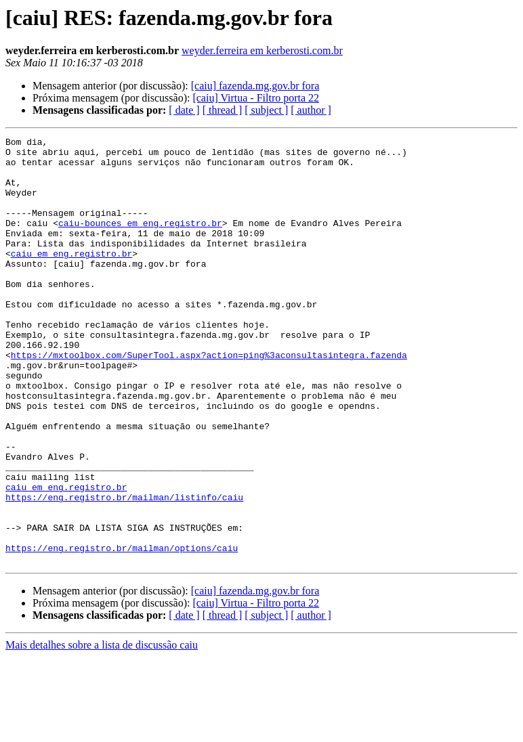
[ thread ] (223, 110)
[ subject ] (266, 110)
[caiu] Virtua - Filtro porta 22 (255, 98)
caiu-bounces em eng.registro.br (140, 241)
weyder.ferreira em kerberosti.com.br (262, 50)
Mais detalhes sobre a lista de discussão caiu (101, 730)
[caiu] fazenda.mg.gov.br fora (255, 85)
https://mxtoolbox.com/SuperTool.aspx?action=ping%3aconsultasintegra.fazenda (209, 399)
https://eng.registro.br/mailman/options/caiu (121, 631)
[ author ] (311, 110)
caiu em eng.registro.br (71, 277)
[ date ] (184, 110)
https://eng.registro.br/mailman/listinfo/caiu (124, 570)
